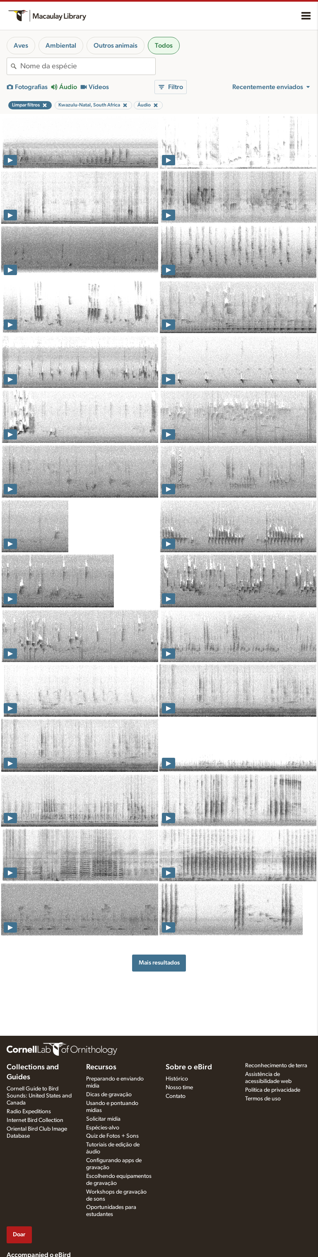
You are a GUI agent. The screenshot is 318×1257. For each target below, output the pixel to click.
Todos (164, 45)
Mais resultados (159, 963)
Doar (19, 1234)
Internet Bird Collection (35, 1120)
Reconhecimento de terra (276, 1065)
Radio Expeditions (29, 1111)
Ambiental (61, 45)
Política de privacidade (272, 1090)
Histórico (177, 1079)
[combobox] (87, 66)
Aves (21, 45)
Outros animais (115, 45)
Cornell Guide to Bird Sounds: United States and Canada (39, 1096)
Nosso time (179, 1087)
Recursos (101, 1067)
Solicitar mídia (103, 1119)
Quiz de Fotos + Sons (112, 1136)
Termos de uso (263, 1099)
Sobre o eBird (189, 1067)
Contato (176, 1096)
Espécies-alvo (102, 1128)
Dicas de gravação (109, 1094)
